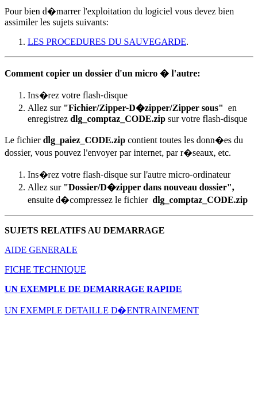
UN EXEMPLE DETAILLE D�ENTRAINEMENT (102, 310)
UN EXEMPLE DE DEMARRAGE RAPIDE (93, 289)
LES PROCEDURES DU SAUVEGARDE (107, 42)
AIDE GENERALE (41, 250)
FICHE (18, 269)
